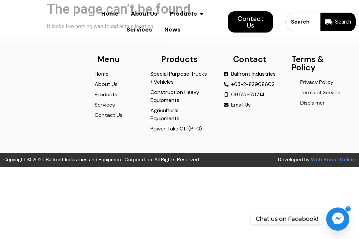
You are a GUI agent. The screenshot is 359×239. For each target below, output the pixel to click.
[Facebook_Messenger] (337, 219)
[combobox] (302, 22)
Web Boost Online (333, 168)
